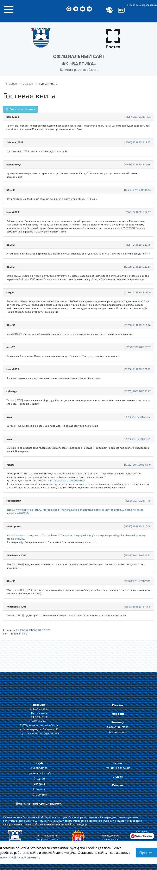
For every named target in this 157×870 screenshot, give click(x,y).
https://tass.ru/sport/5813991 (67, 480)
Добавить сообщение (20, 109)
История (39, 784)
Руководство (39, 768)
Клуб (39, 763)
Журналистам (118, 732)
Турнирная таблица (117, 768)
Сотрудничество (117, 727)
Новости (118, 714)
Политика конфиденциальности (39, 803)
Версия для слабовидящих (142, 4)
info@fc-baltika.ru (39, 721)
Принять (146, 852)
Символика (39, 794)
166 (22, 629)
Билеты (118, 777)
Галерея (118, 785)
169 (35, 629)
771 (44, 629)
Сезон (117, 763)
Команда (117, 722)
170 (40, 629)
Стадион (39, 778)
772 (48, 629)
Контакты (39, 789)
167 (26, 629)
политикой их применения (19, 857)
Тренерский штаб (39, 773)
